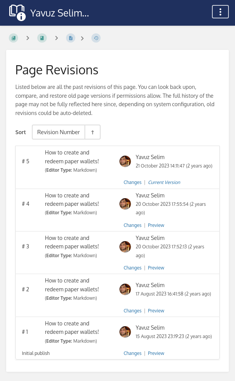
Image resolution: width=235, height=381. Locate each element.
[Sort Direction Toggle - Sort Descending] (92, 132)
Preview (156, 225)
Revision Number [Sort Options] (58, 131)
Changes (132, 182)
